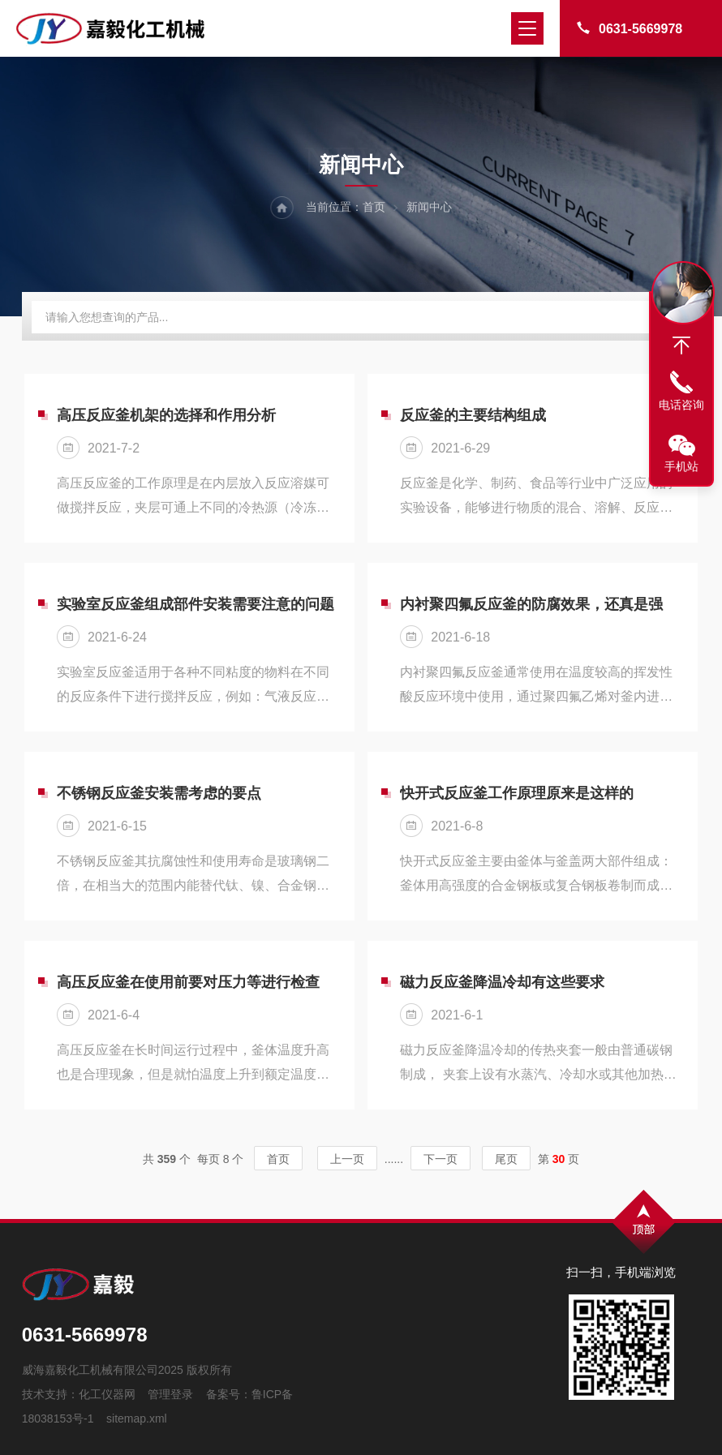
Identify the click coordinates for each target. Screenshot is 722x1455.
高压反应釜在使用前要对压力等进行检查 (188, 982)
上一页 (347, 1158)
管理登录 (170, 1394)
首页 (374, 206)
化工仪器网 (107, 1394)
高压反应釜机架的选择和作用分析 (166, 415)
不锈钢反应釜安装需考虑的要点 (159, 793)
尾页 (506, 1158)
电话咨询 (681, 404)
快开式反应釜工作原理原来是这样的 (517, 793)
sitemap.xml (136, 1418)
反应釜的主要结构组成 (473, 415)
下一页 (440, 1158)
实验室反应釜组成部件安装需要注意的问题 (195, 604)
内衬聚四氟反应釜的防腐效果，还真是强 (531, 604)
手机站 (681, 466)
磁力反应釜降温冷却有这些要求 (502, 982)
